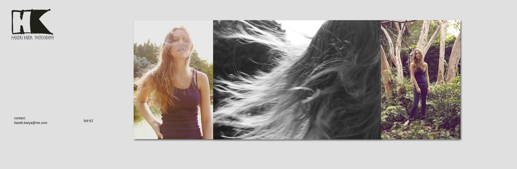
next (89, 120)
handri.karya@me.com (30, 123)
